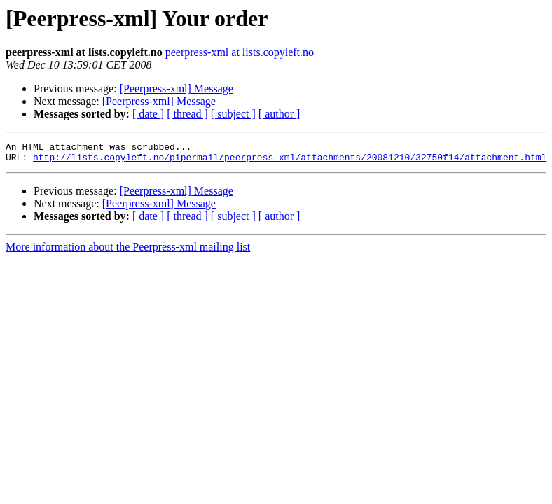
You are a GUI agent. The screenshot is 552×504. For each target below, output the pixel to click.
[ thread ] (187, 114)
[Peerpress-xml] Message (176, 88)
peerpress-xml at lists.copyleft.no (239, 52)
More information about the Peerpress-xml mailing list (128, 251)
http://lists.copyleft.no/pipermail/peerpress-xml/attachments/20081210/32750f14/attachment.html (289, 161)
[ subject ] (233, 114)
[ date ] (148, 114)
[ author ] (279, 114)
